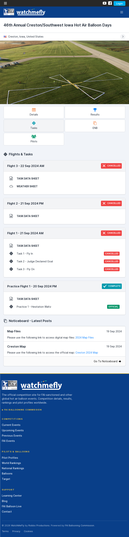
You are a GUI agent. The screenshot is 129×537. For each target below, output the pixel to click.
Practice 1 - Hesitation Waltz (64, 307)
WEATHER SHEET (23, 186)
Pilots (34, 139)
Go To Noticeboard (108, 361)
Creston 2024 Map (86, 352)
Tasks (33, 125)
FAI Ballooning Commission (23, 409)
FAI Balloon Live (12, 506)
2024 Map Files (84, 337)
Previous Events (12, 435)
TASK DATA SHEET (24, 178)
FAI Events (8, 440)
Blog (4, 501)
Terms (5, 531)
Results (95, 112)
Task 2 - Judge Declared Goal (64, 261)
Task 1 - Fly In (64, 254)
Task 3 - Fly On (64, 269)
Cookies (28, 531)
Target (6, 478)
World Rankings (11, 462)
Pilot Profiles (10, 457)
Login (119, 3)
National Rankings (13, 468)
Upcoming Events (13, 430)
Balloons (7, 473)
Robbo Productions (39, 525)
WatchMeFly (17, 525)
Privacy (16, 531)
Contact (7, 511)
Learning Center (12, 495)
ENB (95, 125)
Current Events (11, 424)
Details (34, 112)
